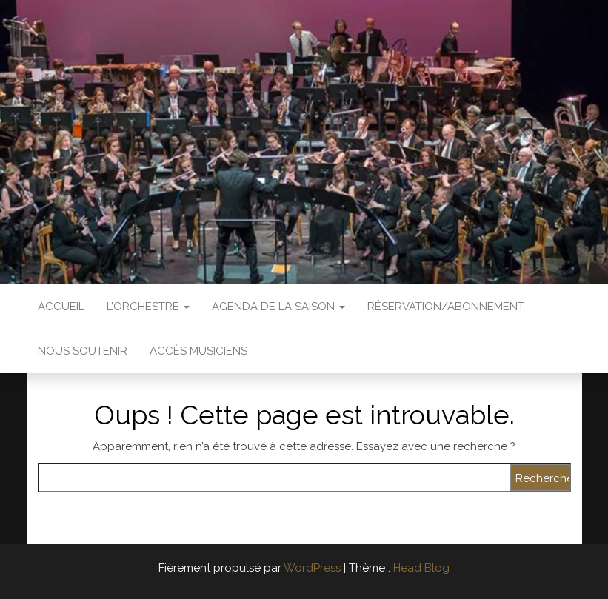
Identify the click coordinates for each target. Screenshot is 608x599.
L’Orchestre (148, 306)
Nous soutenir (82, 351)
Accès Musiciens (198, 351)
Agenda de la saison (278, 306)
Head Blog (421, 568)
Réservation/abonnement (445, 306)
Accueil (61, 306)
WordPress (312, 568)
